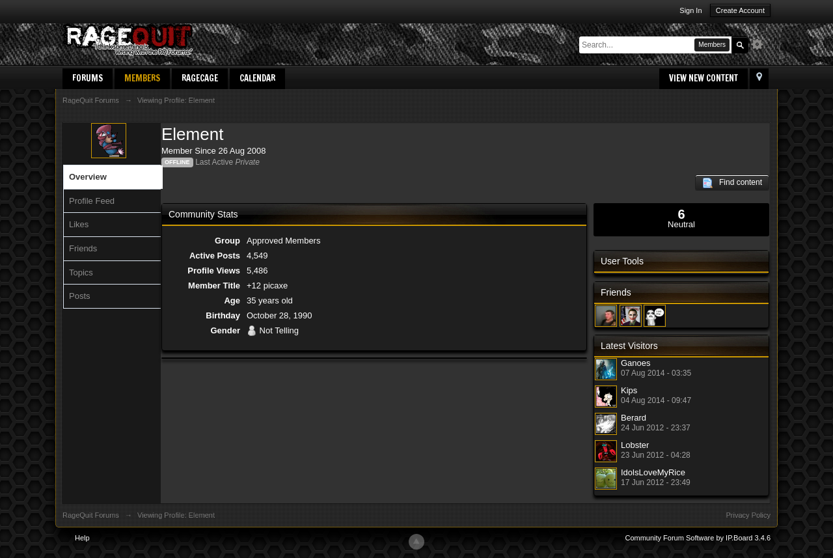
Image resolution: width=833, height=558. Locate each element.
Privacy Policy (748, 515)
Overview (88, 177)
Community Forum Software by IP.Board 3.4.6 (698, 538)
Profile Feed (92, 201)
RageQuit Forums (90, 515)
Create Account (740, 10)
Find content (732, 183)
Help (82, 538)
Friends (83, 248)
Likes (79, 224)
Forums (87, 78)
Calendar (257, 78)
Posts (79, 296)
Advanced (761, 44)
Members (142, 78)
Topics (81, 272)
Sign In (690, 10)
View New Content (703, 78)
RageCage (200, 78)
